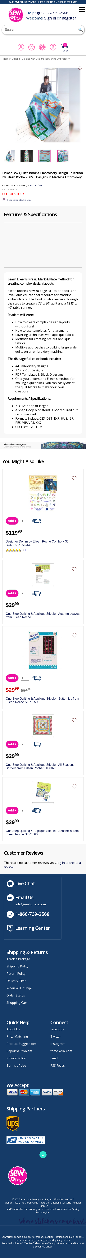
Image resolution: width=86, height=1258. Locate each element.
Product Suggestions (22, 1044)
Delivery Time (16, 981)
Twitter (55, 1036)
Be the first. (36, 185)
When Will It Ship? (19, 988)
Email (54, 1058)
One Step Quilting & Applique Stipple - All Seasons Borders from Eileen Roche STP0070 (40, 766)
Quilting (15, 58)
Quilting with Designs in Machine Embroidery (46, 58)
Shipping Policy (17, 966)
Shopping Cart (17, 1003)
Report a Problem (19, 1051)
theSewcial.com (61, 1051)
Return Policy (16, 973)
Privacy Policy (16, 1058)
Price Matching (17, 1036)
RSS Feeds (57, 1065)
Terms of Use (16, 1065)
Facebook (57, 1029)
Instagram (57, 1044)
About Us (13, 1029)
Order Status (16, 995)
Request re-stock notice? (19, 199)
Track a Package (18, 959)
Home (6, 58)
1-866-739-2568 (52, 12)
